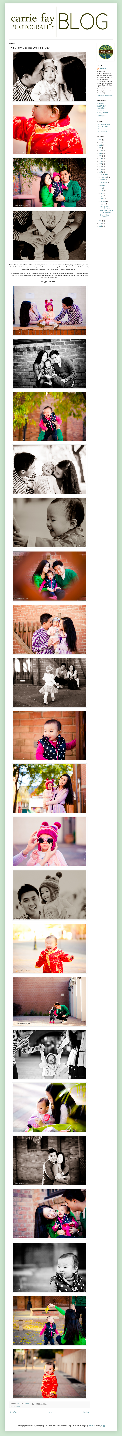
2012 (100, 221)
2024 (100, 142)
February (103, 201)
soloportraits (100, 114)
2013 (100, 172)
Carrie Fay (102, 68)
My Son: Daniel (103, 126)
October (103, 180)
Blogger (103, 1426)
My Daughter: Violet (104, 129)
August (102, 185)
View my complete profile (104, 95)
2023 (100, 145)
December (103, 174)
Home (50, 1412)
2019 (100, 156)
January (103, 204)
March (102, 198)
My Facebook (102, 131)
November (103, 177)
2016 (100, 164)
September (104, 182)
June (102, 190)
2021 (100, 150)
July (101, 188)
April (102, 196)
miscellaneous (100, 110)
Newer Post (13, 1412)
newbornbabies (102, 112)
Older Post (86, 1412)
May (101, 193)
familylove (17, 1406)
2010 (100, 226)
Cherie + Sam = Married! (105, 215)
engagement (100, 103)
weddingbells (101, 116)
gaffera (91, 1426)
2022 (100, 148)
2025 (100, 140)
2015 (100, 166)
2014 (100, 169)
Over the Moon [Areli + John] (105, 207)
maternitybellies (101, 108)
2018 (100, 158)
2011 (100, 223)
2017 (100, 161)
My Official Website (104, 124)
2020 (100, 153)
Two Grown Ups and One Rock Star (106, 211)
